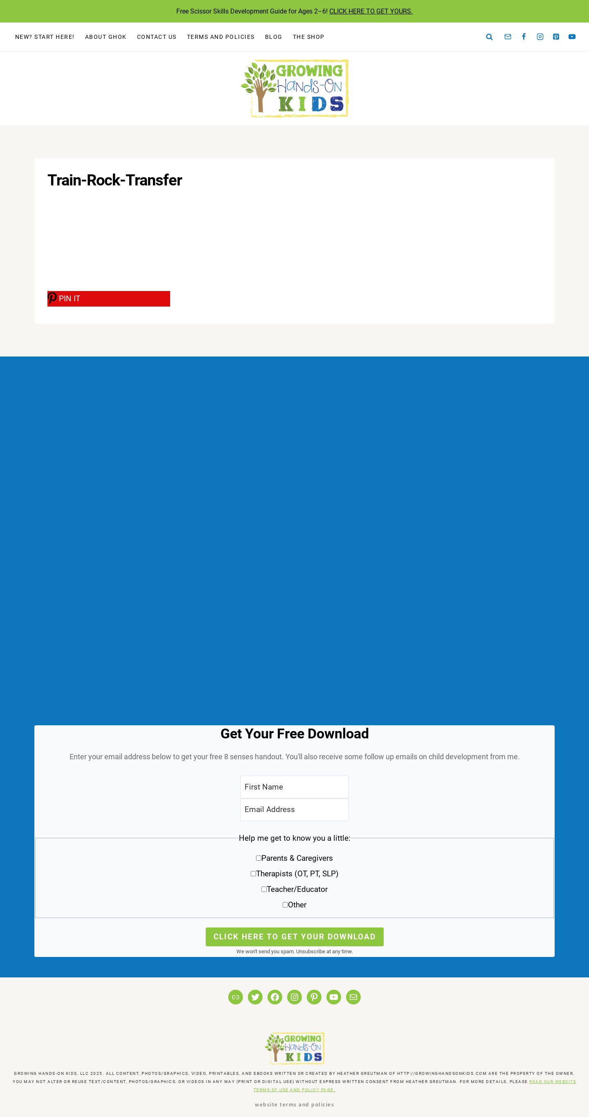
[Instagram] (540, 37)
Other (297, 904)
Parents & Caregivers (297, 858)
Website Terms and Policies (294, 1104)
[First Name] (294, 787)
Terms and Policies (221, 37)
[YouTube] (572, 37)
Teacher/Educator (297, 889)
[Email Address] (294, 810)
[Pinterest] (556, 37)
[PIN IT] (108, 299)
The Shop (309, 37)
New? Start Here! (45, 37)
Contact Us (157, 37)
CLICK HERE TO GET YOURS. (371, 11)
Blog (274, 37)
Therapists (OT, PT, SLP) (297, 873)
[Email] (508, 37)
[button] (294, 874)
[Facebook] (524, 37)
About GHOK (106, 37)
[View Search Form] (489, 36)
